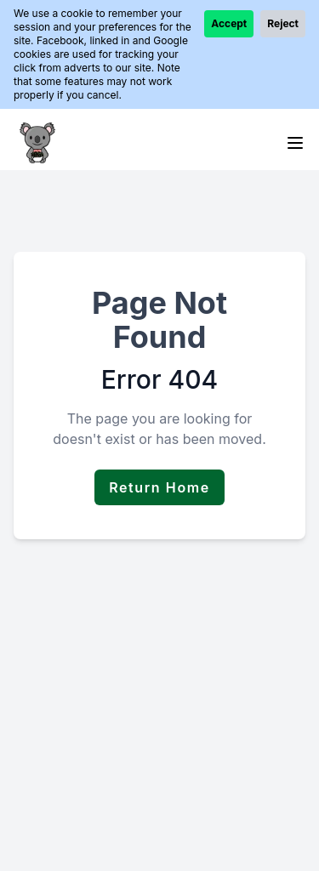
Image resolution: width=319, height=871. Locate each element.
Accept (229, 23)
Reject (283, 23)
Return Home (159, 487)
